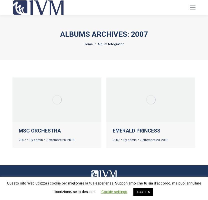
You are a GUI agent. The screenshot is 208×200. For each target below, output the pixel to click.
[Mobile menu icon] (192, 7)
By (36, 140)
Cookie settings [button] (114, 192)
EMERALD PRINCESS (136, 131)
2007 (22, 140)
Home (88, 44)
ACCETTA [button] (143, 192)
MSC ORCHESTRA (40, 131)
